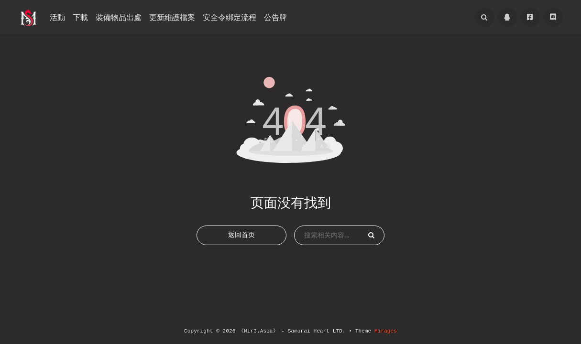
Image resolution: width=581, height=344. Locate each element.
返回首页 (241, 241)
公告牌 (275, 17)
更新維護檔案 (172, 17)
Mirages (385, 331)
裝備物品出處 (119, 17)
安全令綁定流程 (229, 17)
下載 (80, 17)
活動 (57, 17)
